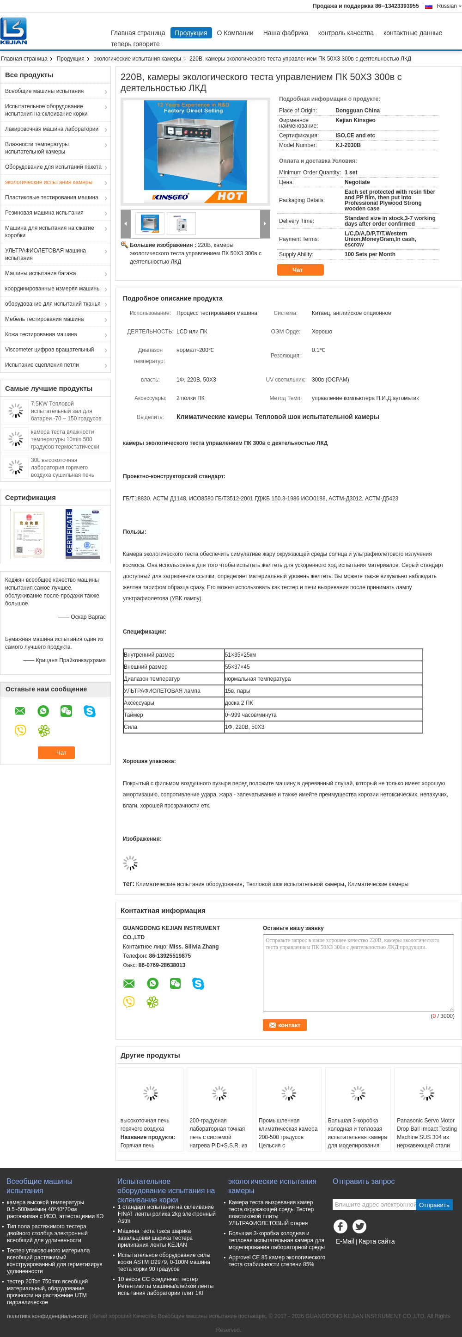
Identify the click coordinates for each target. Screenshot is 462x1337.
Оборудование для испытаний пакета (53, 167)
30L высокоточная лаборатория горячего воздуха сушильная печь (62, 467)
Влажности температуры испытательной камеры (37, 148)
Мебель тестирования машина (44, 319)
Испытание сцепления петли (42, 365)
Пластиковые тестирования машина (51, 197)
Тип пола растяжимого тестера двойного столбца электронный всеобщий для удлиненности (47, 1233)
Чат (304, 270)
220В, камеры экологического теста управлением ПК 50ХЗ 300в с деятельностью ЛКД (195, 253)
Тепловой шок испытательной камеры (295, 884)
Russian (449, 6)
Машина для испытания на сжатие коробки (49, 232)
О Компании (235, 33)
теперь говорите (135, 44)
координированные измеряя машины (53, 288)
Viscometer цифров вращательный (49, 349)
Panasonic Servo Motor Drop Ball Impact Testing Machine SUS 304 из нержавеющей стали (427, 1133)
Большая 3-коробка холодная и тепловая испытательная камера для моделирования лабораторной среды (357, 1137)
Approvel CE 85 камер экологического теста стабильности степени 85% (277, 1261)
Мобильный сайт (357, 1253)
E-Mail (345, 1241)
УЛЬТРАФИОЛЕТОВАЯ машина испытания (45, 254)
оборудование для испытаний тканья (52, 304)
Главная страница (138, 33)
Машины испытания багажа (40, 273)
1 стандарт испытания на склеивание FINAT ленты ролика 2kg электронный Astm (167, 1214)
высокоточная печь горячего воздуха (145, 1124)
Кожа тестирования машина (41, 334)
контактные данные (412, 33)
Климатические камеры (378, 884)
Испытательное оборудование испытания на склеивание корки (46, 110)
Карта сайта (377, 1241)
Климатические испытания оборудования (189, 884)
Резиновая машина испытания (44, 212)
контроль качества (346, 33)
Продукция (191, 33)
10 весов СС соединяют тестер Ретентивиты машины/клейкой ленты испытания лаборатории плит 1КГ (165, 1286)
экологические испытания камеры (137, 58)
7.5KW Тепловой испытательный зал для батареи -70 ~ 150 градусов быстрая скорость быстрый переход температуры (66, 418)
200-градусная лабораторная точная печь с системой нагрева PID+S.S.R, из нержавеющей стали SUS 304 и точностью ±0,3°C (218, 1145)
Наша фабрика (286, 33)
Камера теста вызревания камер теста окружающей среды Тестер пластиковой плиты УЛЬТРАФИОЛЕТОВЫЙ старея (271, 1212)
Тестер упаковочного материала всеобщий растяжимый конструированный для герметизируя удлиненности (55, 1261)
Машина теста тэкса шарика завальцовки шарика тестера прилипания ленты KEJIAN (155, 1238)
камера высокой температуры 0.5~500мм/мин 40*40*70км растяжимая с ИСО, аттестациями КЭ (55, 1209)
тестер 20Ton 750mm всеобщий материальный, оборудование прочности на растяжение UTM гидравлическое (47, 1292)
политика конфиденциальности (47, 1316)
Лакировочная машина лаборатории (51, 129)
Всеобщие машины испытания (44, 91)
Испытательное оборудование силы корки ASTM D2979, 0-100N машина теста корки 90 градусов (164, 1262)
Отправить (434, 1204)
